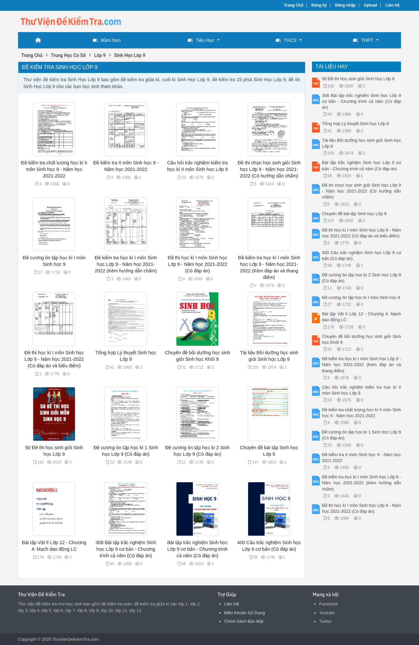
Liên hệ (392, 5)
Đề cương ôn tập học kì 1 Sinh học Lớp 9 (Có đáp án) (361, 435)
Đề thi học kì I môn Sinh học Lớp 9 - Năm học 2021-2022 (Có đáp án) (197, 264)
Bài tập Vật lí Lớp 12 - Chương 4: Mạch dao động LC (361, 316)
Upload (370, 5)
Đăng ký (319, 5)
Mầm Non (107, 40)
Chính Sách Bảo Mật (244, 621)
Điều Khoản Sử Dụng (244, 612)
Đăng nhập (345, 5)
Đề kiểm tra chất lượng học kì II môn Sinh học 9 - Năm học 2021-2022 (54, 169)
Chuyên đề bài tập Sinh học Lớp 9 (354, 213)
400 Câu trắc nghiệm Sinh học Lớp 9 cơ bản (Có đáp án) (361, 255)
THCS (286, 40)
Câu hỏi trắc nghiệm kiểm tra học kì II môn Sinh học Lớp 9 (361, 390)
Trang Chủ (293, 5)
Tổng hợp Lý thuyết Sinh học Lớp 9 (355, 123)
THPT (363, 40)
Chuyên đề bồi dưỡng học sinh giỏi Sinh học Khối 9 (361, 339)
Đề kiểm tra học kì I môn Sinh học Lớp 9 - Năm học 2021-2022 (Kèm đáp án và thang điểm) (361, 364)
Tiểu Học (201, 40)
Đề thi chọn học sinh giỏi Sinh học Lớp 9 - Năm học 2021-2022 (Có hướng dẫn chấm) (269, 169)
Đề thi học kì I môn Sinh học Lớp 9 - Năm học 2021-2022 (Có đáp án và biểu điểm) (54, 359)
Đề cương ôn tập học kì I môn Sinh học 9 (361, 297)
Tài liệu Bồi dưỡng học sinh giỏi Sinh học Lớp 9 (361, 143)
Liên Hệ (231, 603)
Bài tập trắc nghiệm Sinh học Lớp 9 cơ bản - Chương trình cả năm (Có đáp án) (197, 549)
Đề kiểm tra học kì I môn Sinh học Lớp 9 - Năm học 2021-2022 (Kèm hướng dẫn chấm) (126, 264)
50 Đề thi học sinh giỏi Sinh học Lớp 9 (358, 78)
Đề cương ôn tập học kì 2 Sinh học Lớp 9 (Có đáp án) (361, 277)
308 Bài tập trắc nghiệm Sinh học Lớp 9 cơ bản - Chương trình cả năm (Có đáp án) (126, 549)
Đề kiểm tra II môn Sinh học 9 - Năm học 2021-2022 (361, 457)
